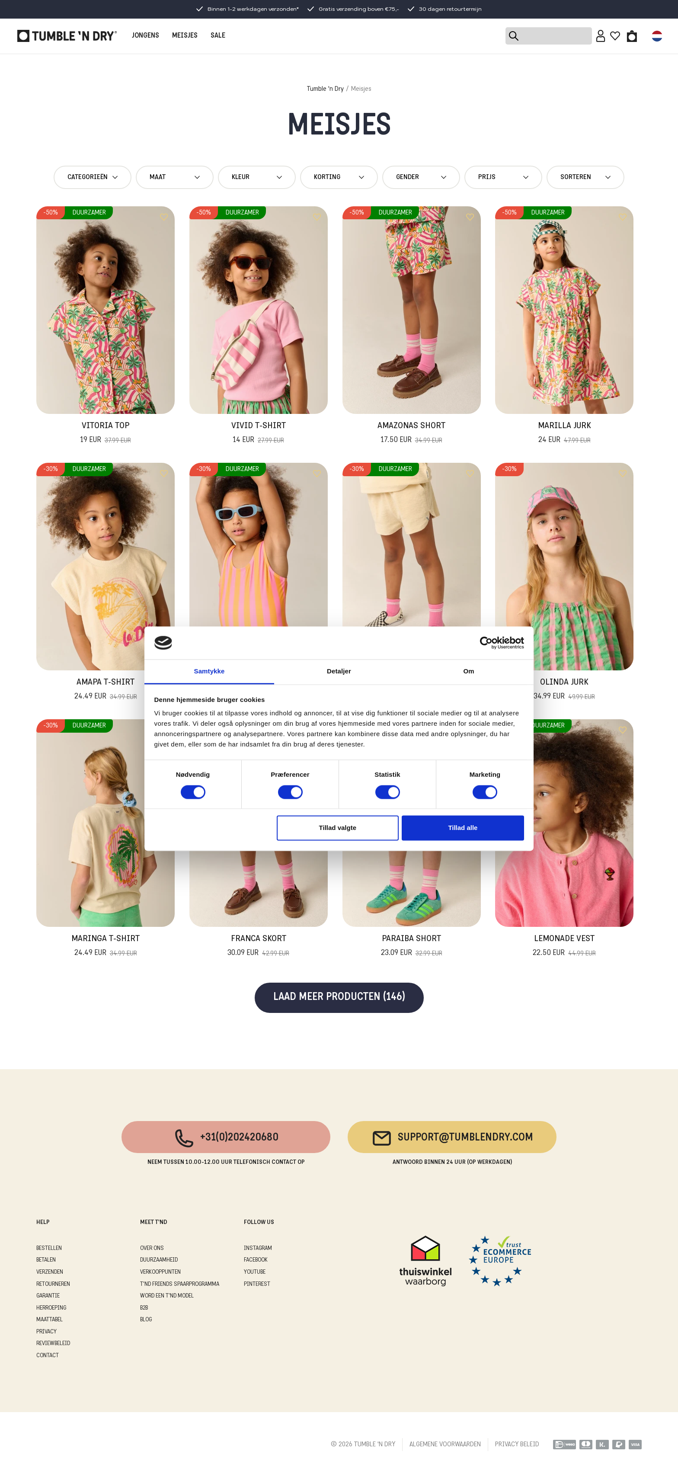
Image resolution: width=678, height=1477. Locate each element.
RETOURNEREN (53, 1284)
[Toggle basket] (632, 35)
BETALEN (46, 1260)
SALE (218, 35)
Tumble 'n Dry (325, 89)
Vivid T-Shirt (258, 433)
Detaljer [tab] (339, 671)
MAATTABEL (49, 1320)
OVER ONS (152, 1248)
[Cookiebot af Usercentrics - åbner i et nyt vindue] (486, 642)
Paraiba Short (411, 946)
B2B (144, 1308)
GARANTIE (48, 1296)
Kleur (257, 177)
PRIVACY (46, 1332)
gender (421, 177)
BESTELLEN (49, 1248)
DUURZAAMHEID (159, 1260)
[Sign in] (600, 36)
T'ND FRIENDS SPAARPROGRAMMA (179, 1284)
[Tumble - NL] (67, 36)
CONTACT (47, 1355)
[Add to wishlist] (164, 217)
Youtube (254, 1272)
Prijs (503, 177)
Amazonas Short (411, 433)
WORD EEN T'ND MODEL (167, 1296)
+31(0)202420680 (225, 1138)
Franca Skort (258, 946)
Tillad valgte (337, 828)
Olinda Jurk (564, 690)
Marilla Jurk (564, 433)
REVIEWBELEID (53, 1343)
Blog (146, 1320)
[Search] (548, 36)
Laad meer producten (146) (339, 998)
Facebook (256, 1260)
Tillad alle (462, 828)
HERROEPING (51, 1308)
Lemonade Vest (564, 946)
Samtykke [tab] (209, 671)
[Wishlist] (615, 36)
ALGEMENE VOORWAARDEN (445, 1444)
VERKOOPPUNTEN (160, 1272)
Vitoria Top (105, 433)
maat (175, 177)
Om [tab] (468, 671)
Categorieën (92, 177)
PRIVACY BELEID (517, 1444)
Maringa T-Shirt (105, 946)
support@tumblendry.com (452, 1138)
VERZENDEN (49, 1272)
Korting (339, 177)
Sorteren (585, 177)
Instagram (258, 1248)
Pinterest (257, 1284)
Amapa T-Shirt (105, 690)
